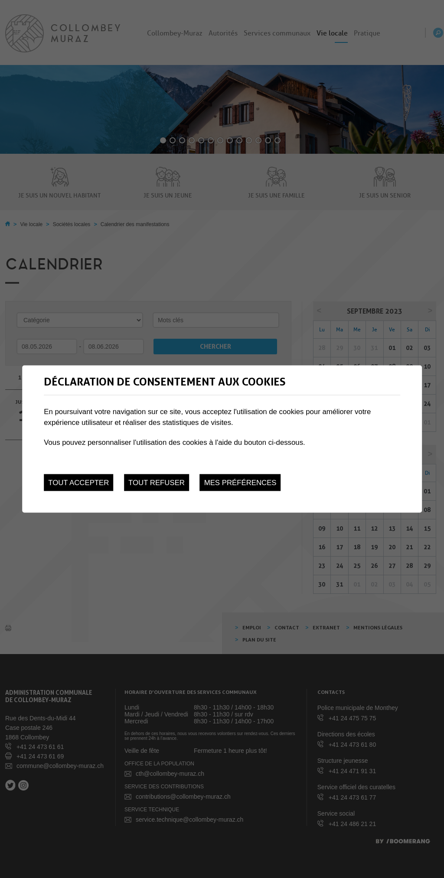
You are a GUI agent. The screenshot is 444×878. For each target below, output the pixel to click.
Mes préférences (240, 483)
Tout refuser (156, 483)
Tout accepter (78, 483)
